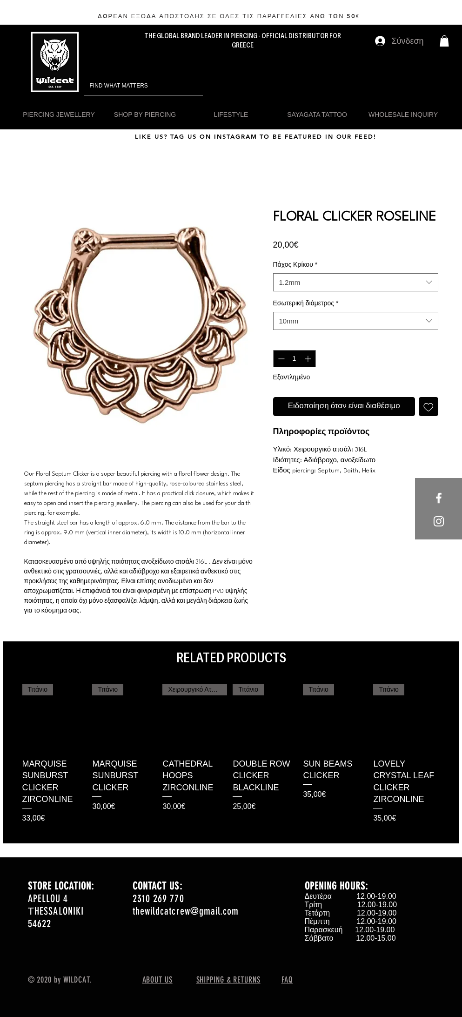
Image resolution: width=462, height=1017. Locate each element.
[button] (444, 41)
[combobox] (355, 282)
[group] (231, 760)
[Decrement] (280, 358)
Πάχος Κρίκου (295, 264)
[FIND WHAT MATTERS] (130, 86)
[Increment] (309, 358)
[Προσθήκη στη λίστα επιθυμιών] (428, 407)
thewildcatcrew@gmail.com (186, 911)
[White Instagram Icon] (439, 521)
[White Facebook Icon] (439, 498)
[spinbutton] (294, 358)
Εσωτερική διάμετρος (306, 303)
